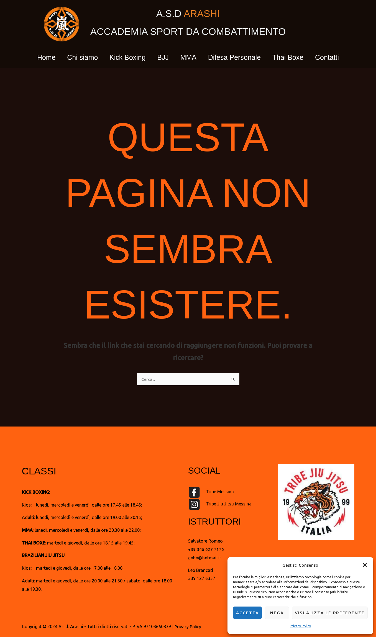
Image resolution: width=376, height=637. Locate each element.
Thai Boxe (294, 57)
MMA (189, 57)
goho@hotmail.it (205, 557)
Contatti (335, 57)
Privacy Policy (300, 626)
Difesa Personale (237, 57)
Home (38, 57)
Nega (277, 612)
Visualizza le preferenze (330, 612)
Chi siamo (76, 57)
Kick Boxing (124, 57)
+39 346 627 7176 (206, 549)
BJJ (162, 57)
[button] (365, 563)
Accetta (247, 612)
